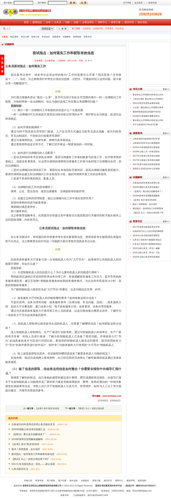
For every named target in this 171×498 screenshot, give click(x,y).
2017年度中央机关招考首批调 (146, 164)
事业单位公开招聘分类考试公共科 (148, 94)
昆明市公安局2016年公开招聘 (146, 168)
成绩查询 (56, 37)
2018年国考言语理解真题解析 (27, 439)
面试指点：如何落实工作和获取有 (148, 208)
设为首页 (138, 3)
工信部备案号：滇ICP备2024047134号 (90, 495)
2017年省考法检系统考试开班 (146, 227)
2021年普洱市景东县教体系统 (146, 103)
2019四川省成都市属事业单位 (146, 116)
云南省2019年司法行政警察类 (146, 143)
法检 (67, 22)
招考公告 (35, 37)
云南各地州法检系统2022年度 (146, 139)
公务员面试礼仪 (19, 469)
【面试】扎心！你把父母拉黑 (90, 408)
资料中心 (102, 22)
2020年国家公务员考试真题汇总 (28, 429)
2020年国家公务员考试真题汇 (146, 187)
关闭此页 (115, 400)
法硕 (76, 22)
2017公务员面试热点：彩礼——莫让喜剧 (33, 464)
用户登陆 (51, 480)
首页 (26, 22)
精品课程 (14, 37)
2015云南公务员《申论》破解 (146, 248)
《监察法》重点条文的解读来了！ (29, 434)
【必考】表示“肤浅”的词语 (47, 408)
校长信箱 (142, 22)
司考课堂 (109, 28)
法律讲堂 (87, 28)
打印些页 (103, 400)
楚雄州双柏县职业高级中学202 (147, 112)
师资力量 (115, 22)
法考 (48, 22)
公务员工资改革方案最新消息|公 (147, 240)
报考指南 (77, 37)
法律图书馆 (98, 28)
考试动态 (46, 37)
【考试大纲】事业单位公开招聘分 (148, 99)
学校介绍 (28, 480)
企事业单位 (88, 22)
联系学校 (152, 3)
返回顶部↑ (142, 480)
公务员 (57, 22)
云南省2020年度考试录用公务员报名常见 (33, 424)
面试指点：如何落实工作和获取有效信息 (32, 454)
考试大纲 (25, 37)
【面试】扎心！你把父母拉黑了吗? (30, 459)
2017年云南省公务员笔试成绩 (146, 156)
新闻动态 (37, 22)
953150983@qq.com (142, 491)
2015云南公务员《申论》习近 (146, 252)
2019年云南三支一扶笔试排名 (146, 151)
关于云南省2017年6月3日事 (145, 124)
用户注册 (62, 480)
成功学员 (129, 22)
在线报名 (85, 480)
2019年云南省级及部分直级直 (146, 147)
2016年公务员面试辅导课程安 (146, 235)
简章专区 (88, 37)
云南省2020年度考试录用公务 (146, 183)
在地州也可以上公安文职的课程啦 (148, 231)
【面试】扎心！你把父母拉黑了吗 (148, 213)
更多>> (166, 89)
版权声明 (130, 480)
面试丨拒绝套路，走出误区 (25, 449)
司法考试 (119, 28)
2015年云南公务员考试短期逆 (146, 257)
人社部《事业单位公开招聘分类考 (148, 107)
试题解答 (67, 37)
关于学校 (127, 3)
